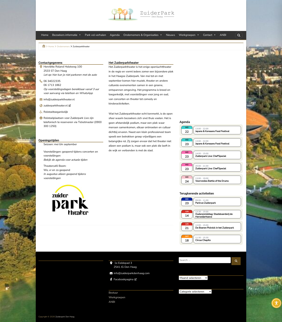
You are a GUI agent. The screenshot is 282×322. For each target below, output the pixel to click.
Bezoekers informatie (66, 35)
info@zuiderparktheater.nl (59, 99)
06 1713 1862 (52, 85)
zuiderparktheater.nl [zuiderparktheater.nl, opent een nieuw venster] (57, 105)
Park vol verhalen (95, 35)
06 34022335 (52, 81)
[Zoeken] (236, 261)
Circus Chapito (203, 240)
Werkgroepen (189, 35)
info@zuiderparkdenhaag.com (132, 273)
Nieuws (170, 35)
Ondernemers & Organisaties (142, 35)
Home (44, 35)
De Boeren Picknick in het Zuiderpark (214, 228)
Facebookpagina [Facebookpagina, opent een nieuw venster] (125, 279)
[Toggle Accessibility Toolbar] (276, 303)
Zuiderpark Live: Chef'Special (210, 156)
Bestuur (113, 292)
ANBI (223, 35)
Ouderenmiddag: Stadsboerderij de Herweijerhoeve (214, 215)
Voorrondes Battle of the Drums (212, 181)
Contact (209, 35)
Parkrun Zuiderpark (205, 203)
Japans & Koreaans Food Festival (212, 131)
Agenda (115, 35)
